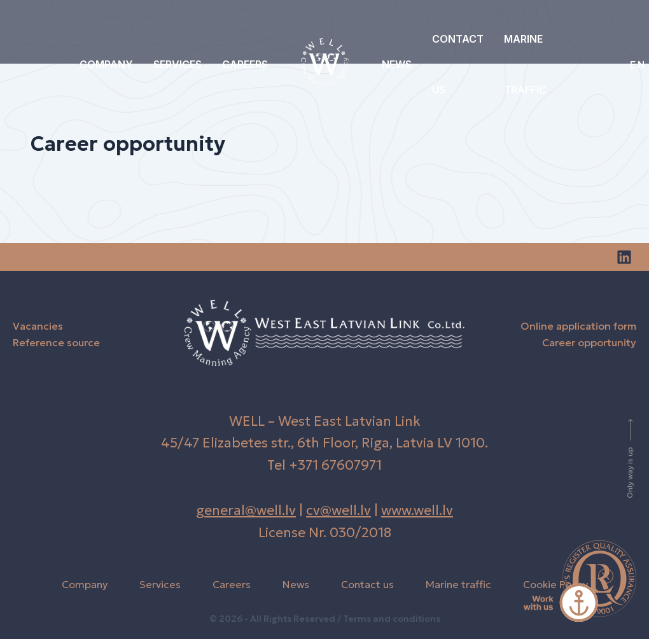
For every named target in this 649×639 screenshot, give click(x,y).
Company (106, 64)
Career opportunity (589, 342)
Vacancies (38, 326)
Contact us (458, 64)
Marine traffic (525, 64)
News (397, 64)
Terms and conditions (391, 618)
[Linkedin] (624, 257)
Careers (245, 64)
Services (177, 64)
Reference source (56, 342)
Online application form (578, 326)
